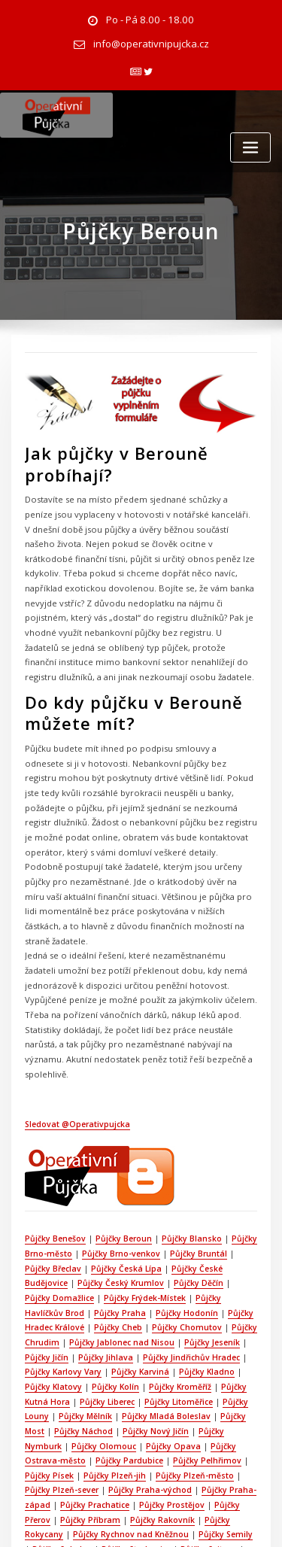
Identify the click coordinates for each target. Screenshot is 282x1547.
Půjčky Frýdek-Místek (64, 1190)
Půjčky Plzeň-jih (160, 1341)
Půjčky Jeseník (137, 1231)
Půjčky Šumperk (54, 1423)
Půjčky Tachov (185, 1423)
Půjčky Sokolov (53, 1409)
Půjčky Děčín (143, 1177)
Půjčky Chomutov (87, 1218)
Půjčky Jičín (195, 1231)
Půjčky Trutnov (90, 1437)
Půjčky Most (116, 1300)
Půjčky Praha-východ (181, 1355)
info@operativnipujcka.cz (150, 41)
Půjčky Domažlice (210, 1177)
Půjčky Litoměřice (63, 1286)
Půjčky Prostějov (194, 1368)
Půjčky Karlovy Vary (202, 1245)
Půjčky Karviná (52, 1259)
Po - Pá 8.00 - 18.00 (150, 19)
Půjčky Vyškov (110, 1464)
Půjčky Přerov (50, 1382)
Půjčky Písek (96, 1341)
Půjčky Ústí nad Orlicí (206, 1450)
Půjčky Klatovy (182, 1259)
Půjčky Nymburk (102, 1313)
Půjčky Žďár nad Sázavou (79, 1478)
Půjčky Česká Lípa (95, 1163)
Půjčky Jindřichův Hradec (107, 1245)
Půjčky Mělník (193, 1286)
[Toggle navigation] (250, 143)
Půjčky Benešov (53, 1135)
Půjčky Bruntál (194, 1149)
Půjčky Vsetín (49, 1464)
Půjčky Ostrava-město (103, 1327)
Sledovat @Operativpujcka (76, 1022)
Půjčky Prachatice (118, 1368)
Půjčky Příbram (115, 1382)
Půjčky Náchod (177, 1300)
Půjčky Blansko (187, 1135)
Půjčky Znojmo (227, 1464)
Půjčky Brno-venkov (118, 1149)
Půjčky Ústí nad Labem (110, 1450)
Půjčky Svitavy (196, 1409)
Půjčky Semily (221, 1395)
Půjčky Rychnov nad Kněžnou (128, 1395)
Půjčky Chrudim (161, 1218)
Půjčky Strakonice (125, 1409)
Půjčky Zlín (168, 1464)
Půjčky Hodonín (87, 1204)
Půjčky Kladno (117, 1259)
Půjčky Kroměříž (82, 1272)
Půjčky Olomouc (175, 1313)
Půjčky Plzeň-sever (94, 1355)
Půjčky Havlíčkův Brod (157, 1190)
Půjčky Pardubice (189, 1327)
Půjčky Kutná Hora (158, 1272)
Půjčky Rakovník (185, 1382)
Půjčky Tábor (121, 1423)
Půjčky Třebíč (155, 1437)
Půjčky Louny (132, 1286)
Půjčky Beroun (120, 1135)
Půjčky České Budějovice (187, 1163)
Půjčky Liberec (230, 1272)
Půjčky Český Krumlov (66, 1177)
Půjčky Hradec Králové (170, 1204)
